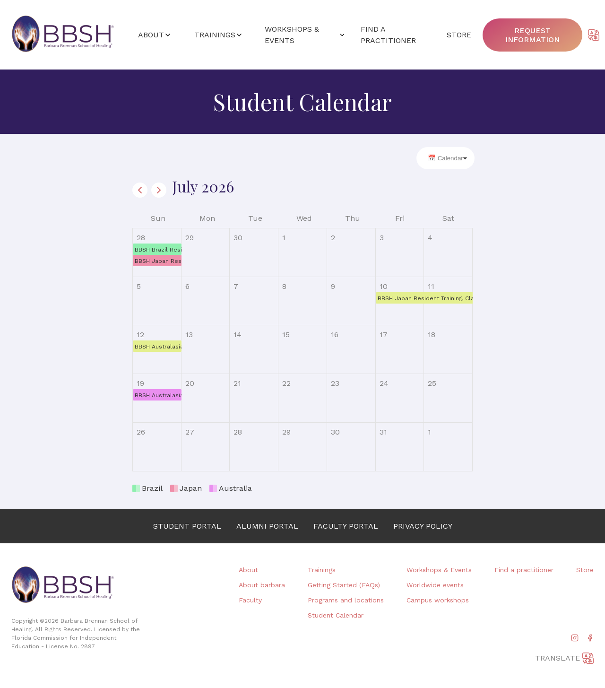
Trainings (322, 570)
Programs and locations (346, 600)
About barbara (262, 585)
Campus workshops (437, 600)
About (248, 570)
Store (585, 570)
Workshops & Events (439, 570)
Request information (532, 35)
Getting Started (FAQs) (344, 585)
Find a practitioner (523, 570)
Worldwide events (435, 585)
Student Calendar (335, 615)
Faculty (250, 600)
